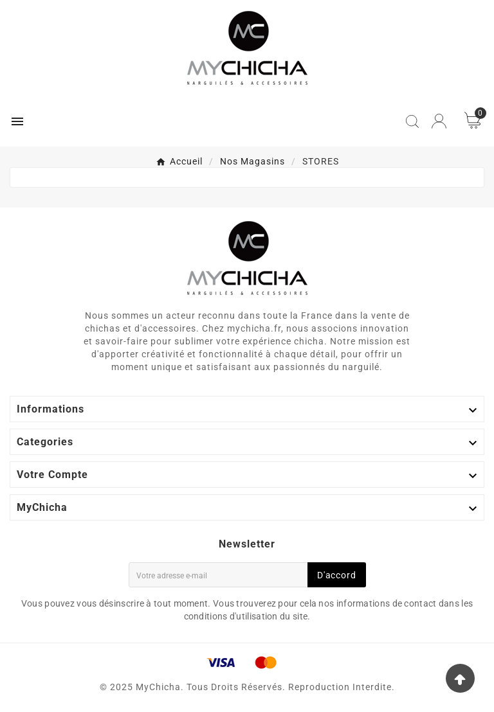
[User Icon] (439, 121)
